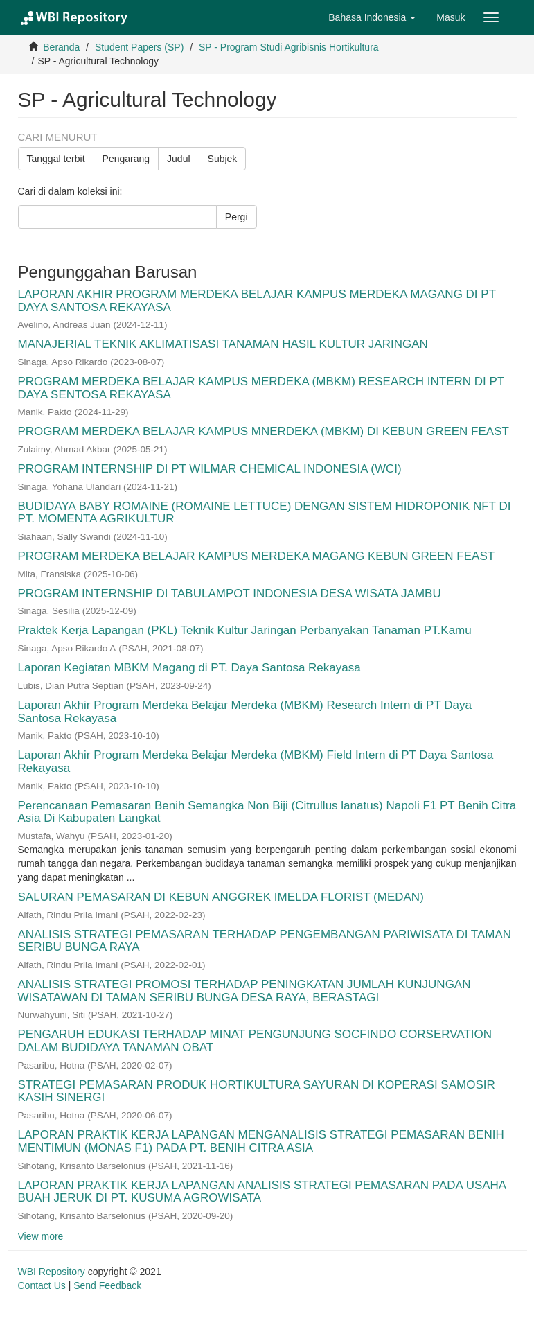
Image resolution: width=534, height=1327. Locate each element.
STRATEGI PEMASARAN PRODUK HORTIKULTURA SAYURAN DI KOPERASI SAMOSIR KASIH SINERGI (256, 1091)
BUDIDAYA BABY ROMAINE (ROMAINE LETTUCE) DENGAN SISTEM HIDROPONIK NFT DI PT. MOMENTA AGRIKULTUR (264, 513)
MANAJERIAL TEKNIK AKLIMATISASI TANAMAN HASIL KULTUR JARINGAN (223, 344)
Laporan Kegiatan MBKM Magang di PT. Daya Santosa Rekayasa (189, 667)
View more (41, 1236)
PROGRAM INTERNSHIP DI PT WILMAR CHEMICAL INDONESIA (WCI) (210, 468)
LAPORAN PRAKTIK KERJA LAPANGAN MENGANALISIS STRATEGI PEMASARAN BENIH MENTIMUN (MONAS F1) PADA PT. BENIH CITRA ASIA (261, 1141)
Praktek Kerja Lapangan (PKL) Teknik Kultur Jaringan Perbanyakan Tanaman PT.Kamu (245, 630)
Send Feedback (107, 1285)
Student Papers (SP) (139, 47)
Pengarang (126, 158)
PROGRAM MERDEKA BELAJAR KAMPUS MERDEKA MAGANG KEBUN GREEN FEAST (256, 556)
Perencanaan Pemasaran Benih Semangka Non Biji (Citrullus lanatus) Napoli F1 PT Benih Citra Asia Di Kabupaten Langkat (267, 812)
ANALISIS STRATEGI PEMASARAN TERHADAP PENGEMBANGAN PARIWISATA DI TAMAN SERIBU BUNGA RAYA (265, 941)
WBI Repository (51, 1271)
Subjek (223, 158)
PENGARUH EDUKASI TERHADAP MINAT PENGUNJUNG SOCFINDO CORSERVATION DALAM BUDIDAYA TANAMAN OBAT (255, 1041)
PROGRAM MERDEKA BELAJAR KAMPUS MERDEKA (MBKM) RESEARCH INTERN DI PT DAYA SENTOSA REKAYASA (261, 388)
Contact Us (42, 1285)
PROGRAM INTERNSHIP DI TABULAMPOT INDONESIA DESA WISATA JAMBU (229, 593)
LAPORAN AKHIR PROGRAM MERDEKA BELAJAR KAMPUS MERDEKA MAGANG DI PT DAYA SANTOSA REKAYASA (257, 301)
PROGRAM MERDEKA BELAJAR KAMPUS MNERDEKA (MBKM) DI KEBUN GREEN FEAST (263, 431)
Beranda (61, 47)
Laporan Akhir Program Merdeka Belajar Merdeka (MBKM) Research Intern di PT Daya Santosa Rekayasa (245, 711)
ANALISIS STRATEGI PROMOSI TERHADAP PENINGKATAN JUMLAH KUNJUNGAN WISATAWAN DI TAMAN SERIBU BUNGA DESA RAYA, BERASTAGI (244, 991)
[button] (372, 17)
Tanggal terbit (56, 158)
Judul (178, 158)
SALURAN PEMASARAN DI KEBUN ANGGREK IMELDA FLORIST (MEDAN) (221, 897)
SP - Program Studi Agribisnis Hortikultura (289, 47)
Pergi (236, 216)
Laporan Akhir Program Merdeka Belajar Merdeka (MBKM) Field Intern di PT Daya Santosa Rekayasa (256, 761)
